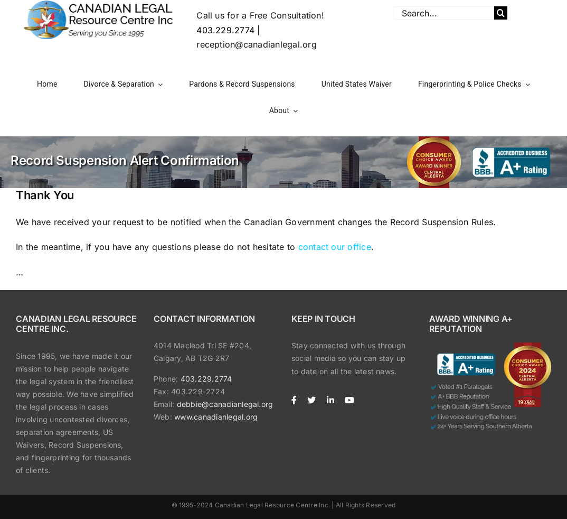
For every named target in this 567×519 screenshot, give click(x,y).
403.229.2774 (225, 30)
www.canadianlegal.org (216, 416)
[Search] (500, 13)
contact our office (334, 247)
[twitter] (311, 400)
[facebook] (294, 400)
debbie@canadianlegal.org (225, 404)
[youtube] (349, 400)
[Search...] (443, 13)
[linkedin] (330, 400)
